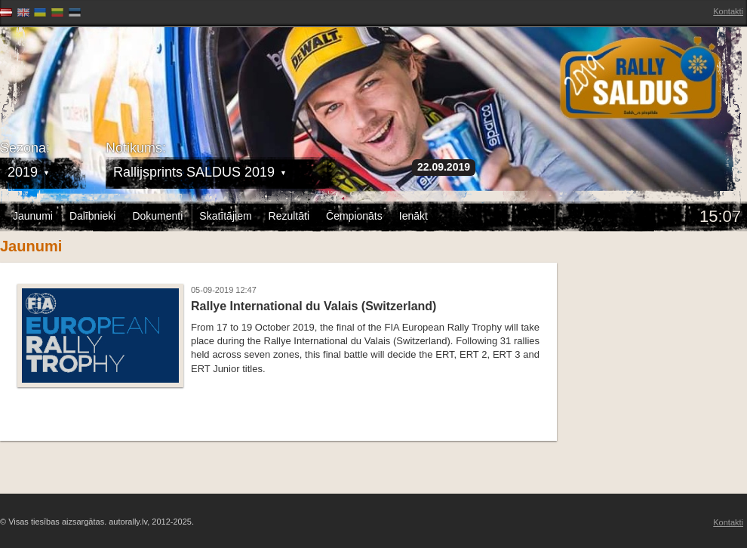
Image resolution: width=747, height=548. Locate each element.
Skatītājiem (225, 216)
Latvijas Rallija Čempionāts (87, 76)
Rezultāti (289, 216)
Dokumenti (157, 216)
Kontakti (728, 11)
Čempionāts (354, 216)
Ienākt (413, 216)
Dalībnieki (92, 216)
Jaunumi (33, 216)
